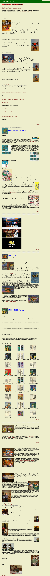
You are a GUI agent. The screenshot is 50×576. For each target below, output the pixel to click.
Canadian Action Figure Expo (30, 509)
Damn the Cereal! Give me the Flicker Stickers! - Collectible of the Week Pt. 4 (14, 126)
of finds (25, 11)
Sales (18, 4)
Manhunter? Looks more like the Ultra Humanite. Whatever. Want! (9, 113)
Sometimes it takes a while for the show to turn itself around (11, 8)
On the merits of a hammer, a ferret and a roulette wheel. (10, 301)
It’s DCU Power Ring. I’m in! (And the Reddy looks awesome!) (8, 111)
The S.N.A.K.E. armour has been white (30, 436)
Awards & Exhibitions (14, 4)
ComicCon (6, 85)
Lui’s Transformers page (13, 192)
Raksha (12, 179)
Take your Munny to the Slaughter (7, 504)
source (23, 11)
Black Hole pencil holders (33, 141)
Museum (10, 4)
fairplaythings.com (8, 1)
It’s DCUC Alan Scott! (4, 108)
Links (20, 4)
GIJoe (7, 85)
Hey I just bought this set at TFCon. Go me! (6, 114)
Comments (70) (37, 574)
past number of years (30, 11)
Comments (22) (37, 442)
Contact (22, 4)
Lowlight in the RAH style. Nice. (5, 102)
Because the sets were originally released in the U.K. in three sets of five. (26, 460)
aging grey (19, 437)
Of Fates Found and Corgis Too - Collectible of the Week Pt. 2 (11, 306)
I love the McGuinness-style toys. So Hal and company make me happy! (9, 116)
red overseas (12, 437)
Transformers (14, 85)
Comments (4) (37, 249)
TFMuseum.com (31, 191)
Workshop (7, 4)
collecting (17, 85)
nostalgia (20, 85)
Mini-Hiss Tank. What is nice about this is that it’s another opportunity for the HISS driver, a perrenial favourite (13, 99)
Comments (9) (37, 419)
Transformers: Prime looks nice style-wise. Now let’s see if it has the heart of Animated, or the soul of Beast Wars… (14, 92)
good (22, 11)
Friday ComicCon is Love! (6, 84)
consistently (20, 11)
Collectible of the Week (7, 127)
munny (10, 505)
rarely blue (9, 437)
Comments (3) (37, 124)
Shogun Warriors (10, 85)
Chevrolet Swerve (17, 28)
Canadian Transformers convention (12, 273)
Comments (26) (37, 82)
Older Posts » (4, 575)
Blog (4, 4)
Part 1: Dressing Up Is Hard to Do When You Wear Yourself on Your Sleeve (13, 470)
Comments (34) (37, 211)
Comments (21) (37, 502)
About (2, 4)
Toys (12, 85)
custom (9, 505)
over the (27, 11)
